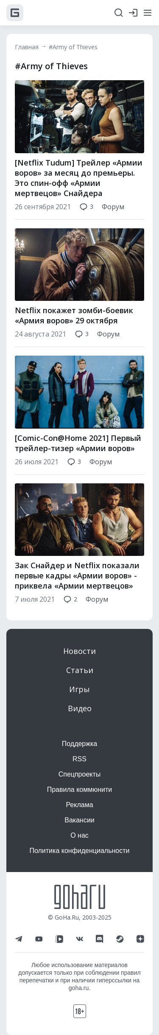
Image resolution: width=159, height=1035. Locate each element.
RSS (79, 759)
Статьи (79, 670)
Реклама (79, 804)
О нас (79, 835)
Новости (79, 651)
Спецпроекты (80, 774)
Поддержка (79, 743)
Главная (27, 47)
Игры (79, 689)
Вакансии (79, 820)
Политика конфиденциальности (79, 850)
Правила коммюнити (79, 789)
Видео (80, 708)
